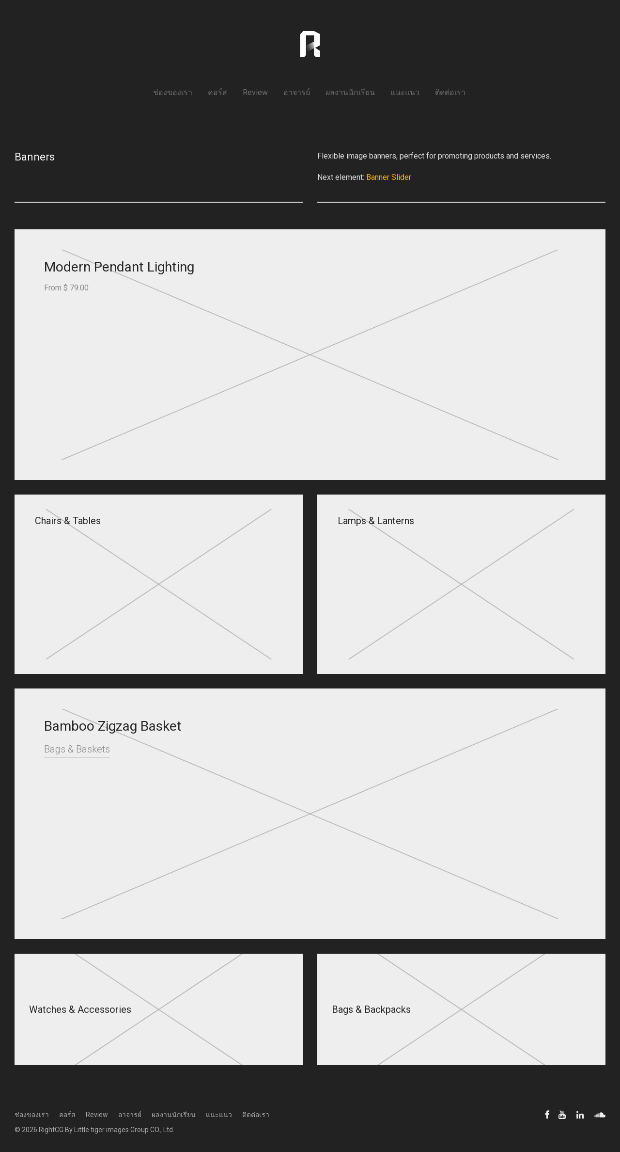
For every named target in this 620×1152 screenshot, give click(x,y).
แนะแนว (404, 92)
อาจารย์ (296, 92)
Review (255, 92)
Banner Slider (388, 177)
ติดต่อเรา (450, 92)
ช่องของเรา (172, 92)
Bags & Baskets (77, 749)
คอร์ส (217, 92)
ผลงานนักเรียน (350, 92)
